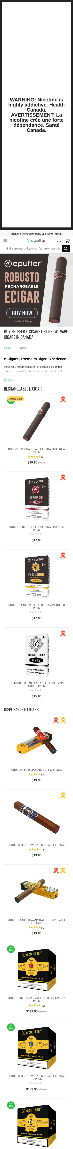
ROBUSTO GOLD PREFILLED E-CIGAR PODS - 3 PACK (36, 606)
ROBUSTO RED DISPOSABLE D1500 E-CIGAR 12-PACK (36, 999)
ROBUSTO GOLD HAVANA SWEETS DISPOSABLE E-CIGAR (36, 921)
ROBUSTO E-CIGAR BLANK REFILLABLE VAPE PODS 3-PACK (36, 684)
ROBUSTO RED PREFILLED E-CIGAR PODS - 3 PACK (36, 528)
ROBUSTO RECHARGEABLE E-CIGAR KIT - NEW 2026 (36, 451)
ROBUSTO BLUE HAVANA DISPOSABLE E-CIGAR (37, 844)
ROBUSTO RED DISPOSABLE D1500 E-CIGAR (36, 769)
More (7, 380)
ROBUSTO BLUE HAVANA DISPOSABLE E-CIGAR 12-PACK (37, 1077)
